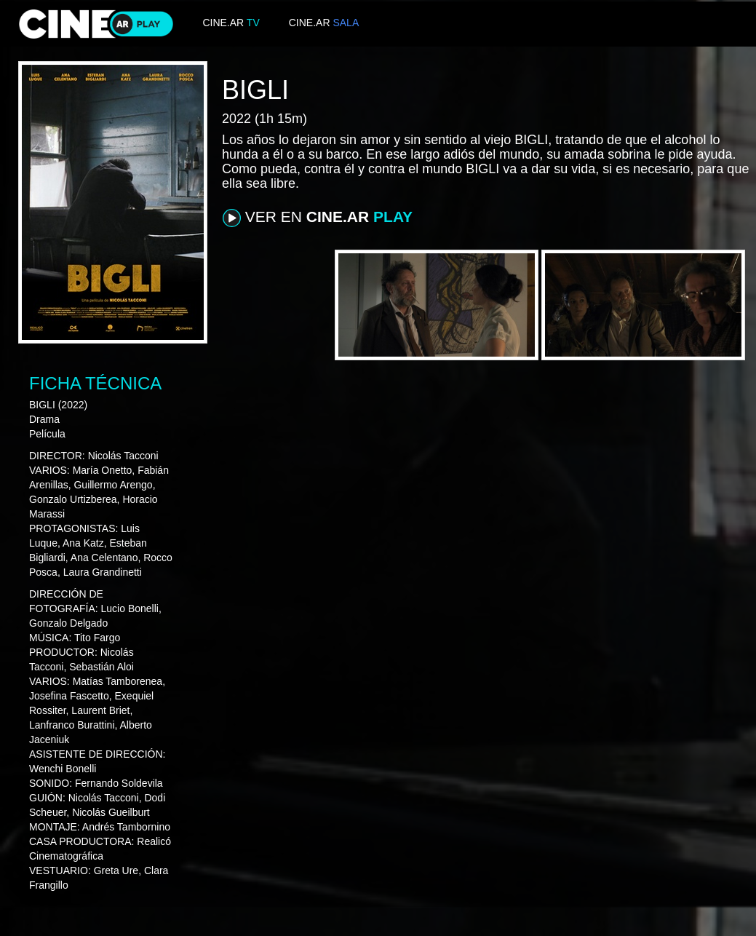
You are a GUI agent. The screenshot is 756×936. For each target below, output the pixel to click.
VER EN (318, 217)
